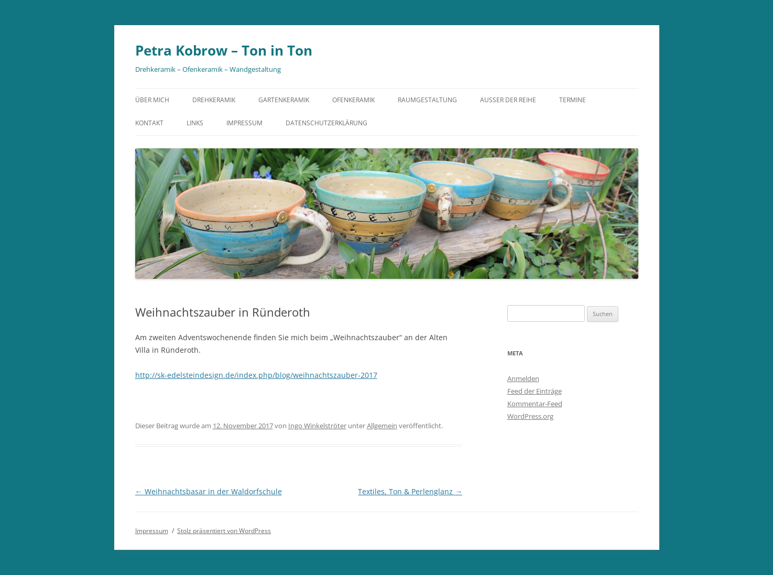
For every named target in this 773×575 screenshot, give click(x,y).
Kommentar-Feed (534, 403)
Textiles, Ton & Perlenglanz (410, 491)
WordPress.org (530, 416)
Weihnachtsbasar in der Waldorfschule (208, 491)
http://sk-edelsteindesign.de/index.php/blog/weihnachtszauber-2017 (256, 375)
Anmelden (523, 378)
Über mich (152, 99)
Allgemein (382, 425)
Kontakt (149, 122)
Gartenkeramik (283, 99)
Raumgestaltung (427, 99)
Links (195, 122)
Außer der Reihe (508, 99)
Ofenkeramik (353, 99)
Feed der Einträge (534, 391)
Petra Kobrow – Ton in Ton (223, 50)
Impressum (244, 122)
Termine (572, 99)
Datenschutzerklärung (326, 122)
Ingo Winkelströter (317, 425)
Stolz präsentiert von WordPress (224, 530)
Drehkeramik (213, 99)
